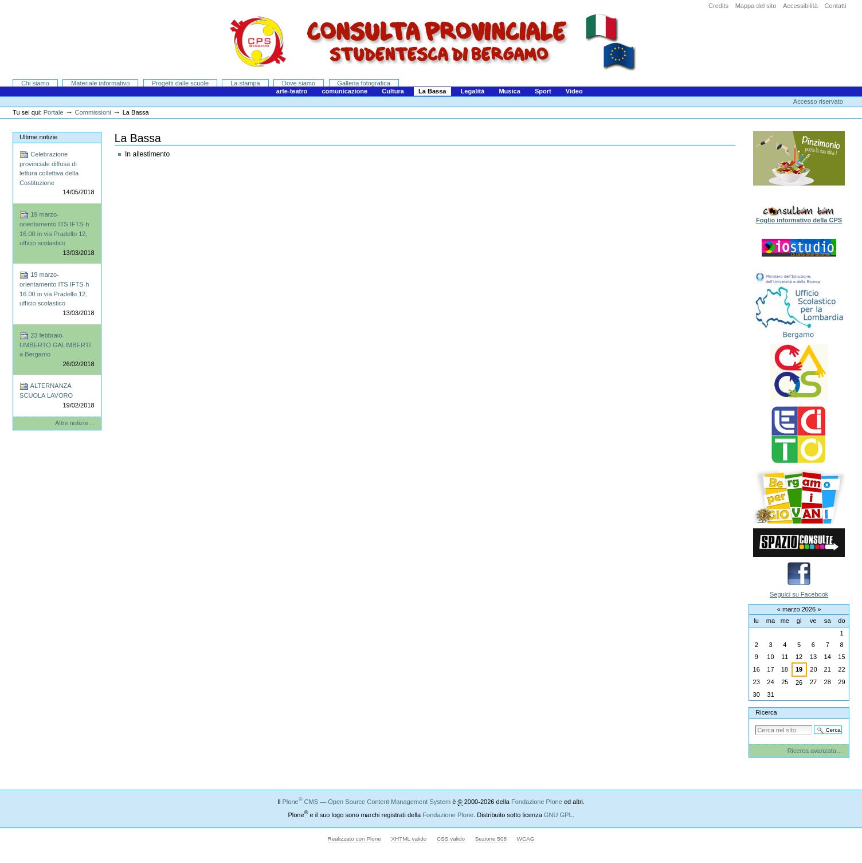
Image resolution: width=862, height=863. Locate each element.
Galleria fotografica (363, 83)
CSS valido (451, 838)
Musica (509, 91)
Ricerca (766, 712)
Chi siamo (35, 83)
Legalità (473, 91)
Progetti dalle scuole (180, 83)
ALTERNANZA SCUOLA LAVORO (56, 396)
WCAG (526, 838)
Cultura (393, 91)
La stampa (245, 83)
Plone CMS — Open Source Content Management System (366, 801)
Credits (718, 5)
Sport (543, 91)
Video (574, 91)
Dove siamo (298, 83)
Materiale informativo (100, 83)
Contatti (835, 5)
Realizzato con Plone (354, 838)
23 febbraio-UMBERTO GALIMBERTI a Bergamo (56, 350)
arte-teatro (292, 91)
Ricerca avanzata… (815, 750)
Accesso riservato (818, 101)
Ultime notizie (38, 137)
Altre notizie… (75, 422)
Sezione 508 (491, 838)
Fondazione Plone (536, 801)
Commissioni (93, 112)
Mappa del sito (756, 5)
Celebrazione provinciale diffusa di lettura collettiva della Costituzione (56, 173)
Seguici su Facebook (799, 594)
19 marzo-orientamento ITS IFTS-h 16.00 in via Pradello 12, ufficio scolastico (56, 233)
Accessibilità (800, 5)
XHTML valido (408, 838)
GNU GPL (558, 814)
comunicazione (344, 91)
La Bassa (432, 91)
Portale (54, 112)
